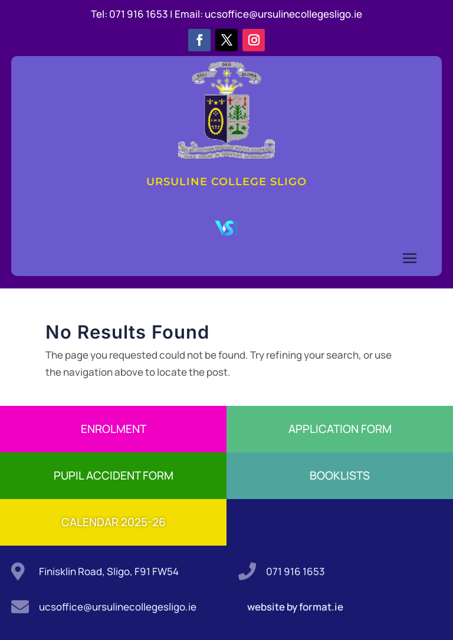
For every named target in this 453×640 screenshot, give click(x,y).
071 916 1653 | (142, 14)
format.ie (320, 606)
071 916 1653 (295, 571)
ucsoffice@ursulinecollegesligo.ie (283, 14)
